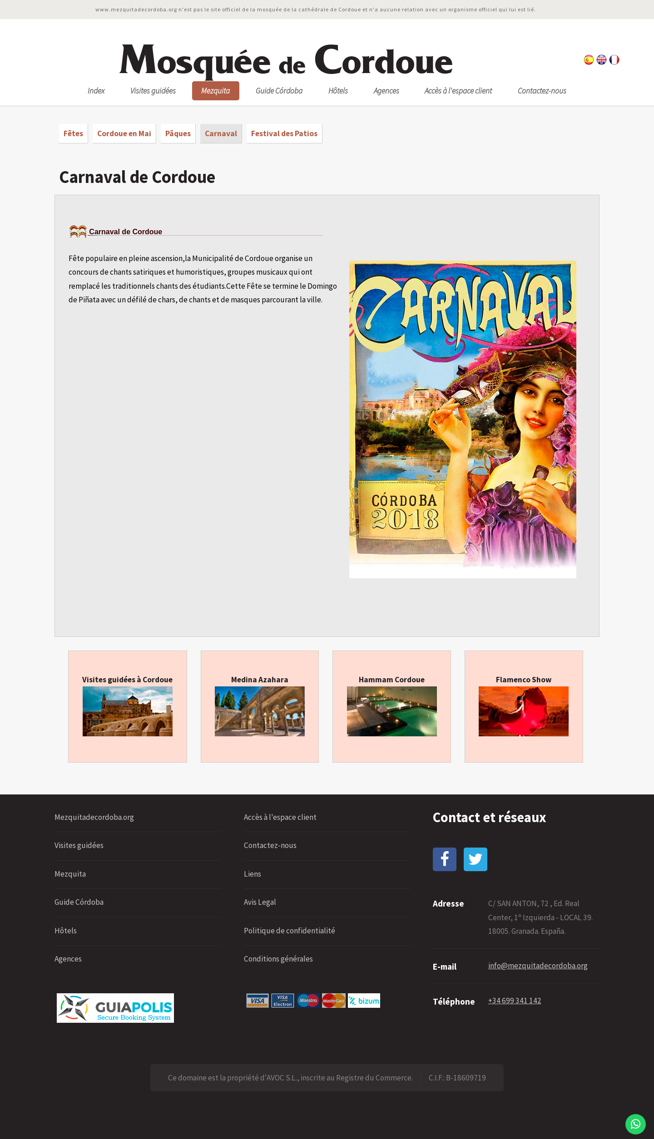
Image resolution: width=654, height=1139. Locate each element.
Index (96, 91)
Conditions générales (278, 959)
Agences (386, 91)
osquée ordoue (285, 60)
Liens (252, 874)
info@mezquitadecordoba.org (538, 966)
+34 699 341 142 (514, 1001)
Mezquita (215, 91)
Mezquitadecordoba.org (94, 817)
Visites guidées (153, 91)
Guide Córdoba (279, 91)
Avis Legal (260, 902)
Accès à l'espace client (458, 91)
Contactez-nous (542, 91)
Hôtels (338, 91)
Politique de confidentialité (289, 931)
